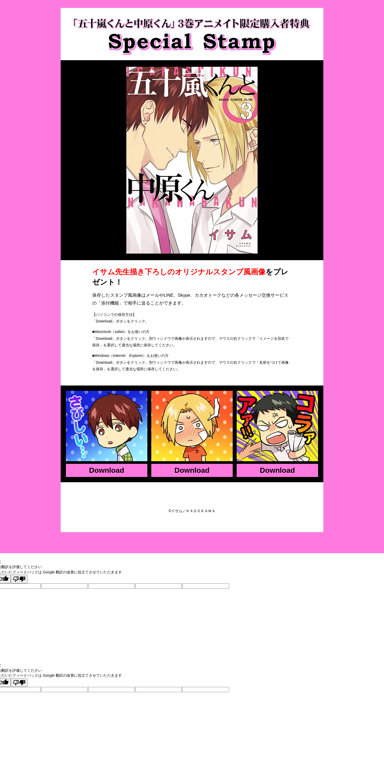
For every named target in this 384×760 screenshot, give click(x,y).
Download (106, 470)
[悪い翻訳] (19, 579)
